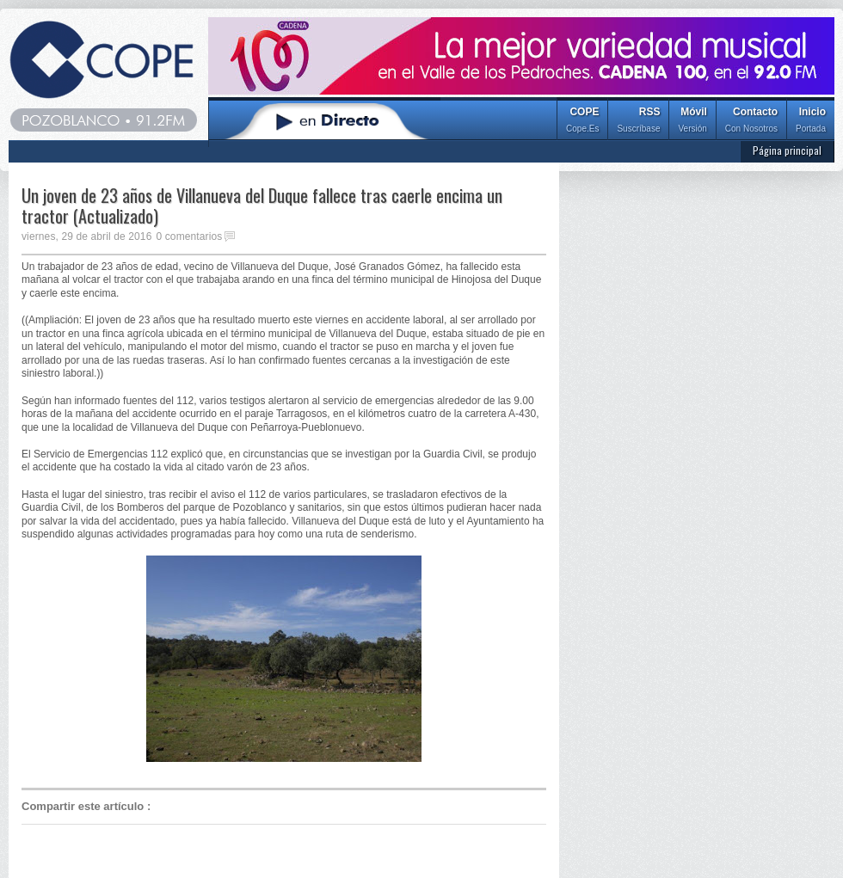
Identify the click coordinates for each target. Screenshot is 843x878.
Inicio (811, 122)
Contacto (751, 122)
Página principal (787, 150)
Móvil (692, 122)
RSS (638, 122)
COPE (582, 122)
